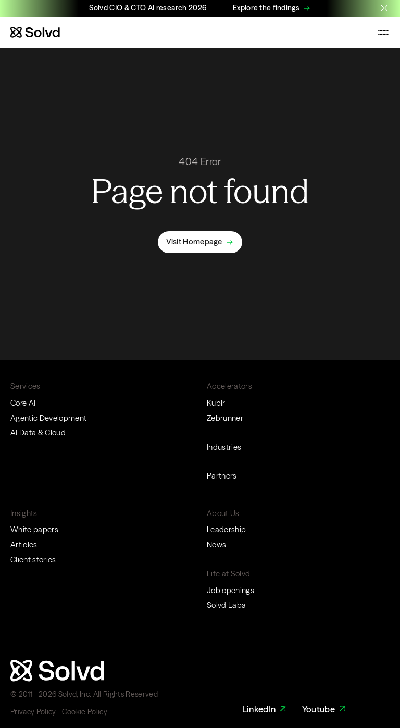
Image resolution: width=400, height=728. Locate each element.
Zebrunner (225, 418)
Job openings (230, 590)
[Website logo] (35, 32)
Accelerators (229, 386)
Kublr (216, 403)
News (216, 544)
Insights (24, 513)
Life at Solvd (228, 574)
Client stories (33, 559)
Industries (224, 447)
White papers (34, 529)
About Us (223, 513)
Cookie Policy (84, 712)
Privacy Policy (33, 712)
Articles (24, 544)
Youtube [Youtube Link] (325, 709)
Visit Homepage (194, 241)
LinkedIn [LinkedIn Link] (265, 709)
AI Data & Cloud (38, 432)
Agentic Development (48, 418)
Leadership (226, 529)
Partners (222, 476)
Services (25, 386)
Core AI (22, 403)
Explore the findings (266, 7)
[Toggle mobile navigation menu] (383, 32)
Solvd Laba (226, 605)
